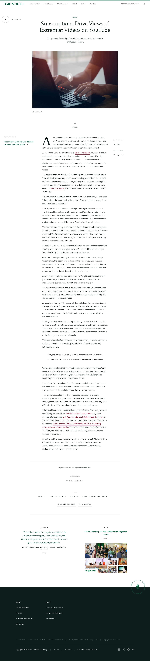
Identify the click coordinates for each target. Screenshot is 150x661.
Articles (75, 17)
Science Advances (82, 153)
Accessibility (50, 619)
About (74, 4)
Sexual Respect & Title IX (24, 619)
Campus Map (20, 624)
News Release (85, 504)
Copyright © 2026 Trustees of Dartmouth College (32, 650)
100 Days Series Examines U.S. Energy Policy (83, 640)
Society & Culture (74, 481)
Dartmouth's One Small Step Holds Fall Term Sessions (45, 640)
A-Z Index (68, 650)
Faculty (42, 496)
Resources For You (130, 4)
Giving (92, 4)
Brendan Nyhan (57, 188)
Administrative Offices (23, 608)
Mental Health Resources (54, 613)
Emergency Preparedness (54, 608)
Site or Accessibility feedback (87, 650)
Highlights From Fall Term (112, 640)
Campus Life (62, 4)
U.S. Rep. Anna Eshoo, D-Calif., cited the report (83, 417)
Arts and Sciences (66, 504)
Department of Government (95, 496)
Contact (18, 602)
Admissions (34, 4)
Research (74, 496)
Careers (48, 602)
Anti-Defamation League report (79, 413)
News (83, 4)
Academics (48, 4)
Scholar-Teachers (57, 496)
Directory (19, 613)
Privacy (56, 650)
